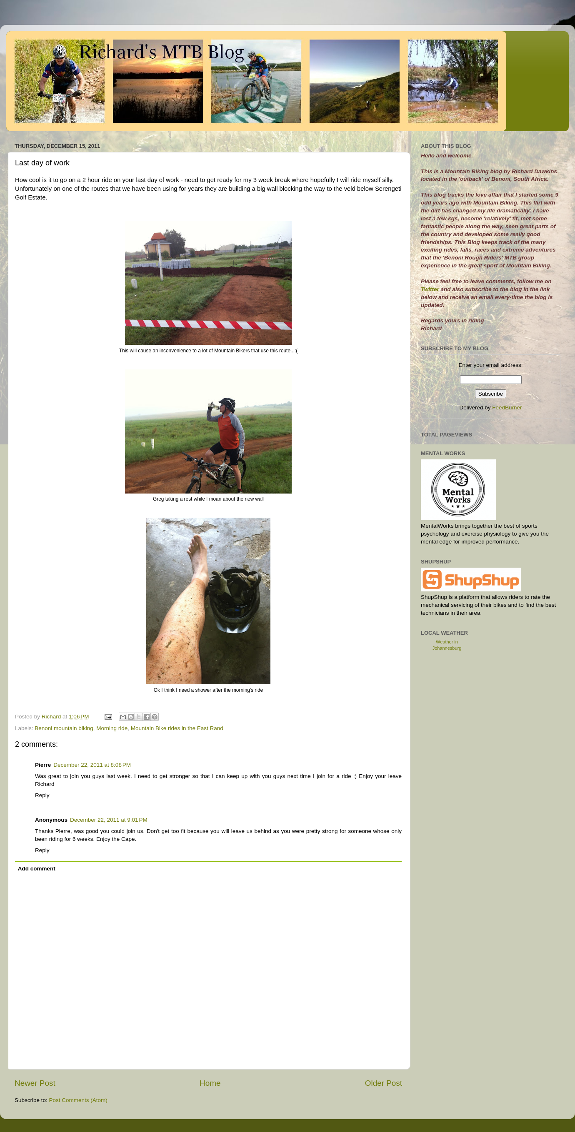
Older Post (383, 1083)
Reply (42, 795)
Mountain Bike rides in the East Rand (177, 728)
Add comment (36, 868)
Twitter (431, 289)
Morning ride (112, 728)
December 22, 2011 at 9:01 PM (109, 820)
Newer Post (35, 1083)
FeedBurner (507, 407)
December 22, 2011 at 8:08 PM (92, 765)
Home (210, 1083)
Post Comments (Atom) (78, 1100)
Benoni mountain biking (64, 728)
